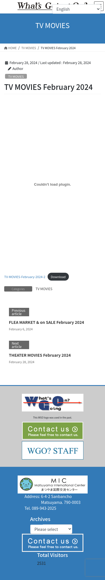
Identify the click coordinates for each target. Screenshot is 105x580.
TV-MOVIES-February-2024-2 (24, 276)
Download (58, 276)
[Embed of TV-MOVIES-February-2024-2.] (52, 184)
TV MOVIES (16, 76)
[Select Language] (76, 9)
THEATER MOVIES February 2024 (40, 355)
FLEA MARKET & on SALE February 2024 (46, 322)
